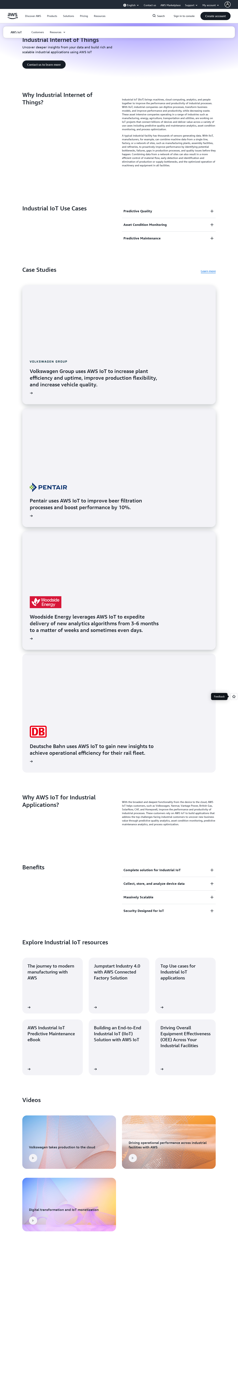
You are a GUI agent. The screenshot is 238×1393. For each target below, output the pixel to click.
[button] (33, 16)
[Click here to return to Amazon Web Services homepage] (12, 18)
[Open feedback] (234, 696)
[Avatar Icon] (228, 4)
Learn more (208, 271)
